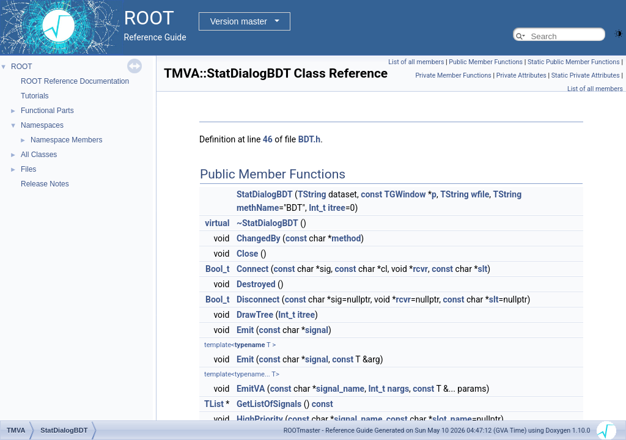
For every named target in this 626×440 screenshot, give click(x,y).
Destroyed (256, 284)
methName (258, 208)
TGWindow (405, 194)
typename (250, 345)
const (371, 194)
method (346, 238)
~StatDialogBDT (267, 223)
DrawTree (255, 315)
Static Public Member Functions (574, 62)
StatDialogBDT (265, 194)
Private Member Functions (453, 75)
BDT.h (309, 139)
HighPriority (260, 419)
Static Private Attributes (585, 75)
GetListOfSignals (269, 404)
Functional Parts (47, 110)
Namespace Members (66, 140)
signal (316, 330)
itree (336, 208)
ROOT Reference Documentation (75, 81)
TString (312, 194)
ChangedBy (259, 238)
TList (214, 404)
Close (248, 253)
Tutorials (35, 96)
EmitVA (251, 389)
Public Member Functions (486, 62)
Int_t (317, 208)
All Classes (39, 154)
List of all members (416, 62)
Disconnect (258, 299)
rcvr (420, 269)
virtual (217, 223)
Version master (238, 21)
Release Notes (45, 184)
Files (28, 169)
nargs (399, 389)
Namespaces (42, 125)
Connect (252, 269)
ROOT (21, 66)
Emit (245, 330)
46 (268, 139)
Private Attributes (521, 75)
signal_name (340, 389)
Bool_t (217, 269)
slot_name (452, 419)
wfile (480, 194)
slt (482, 269)
